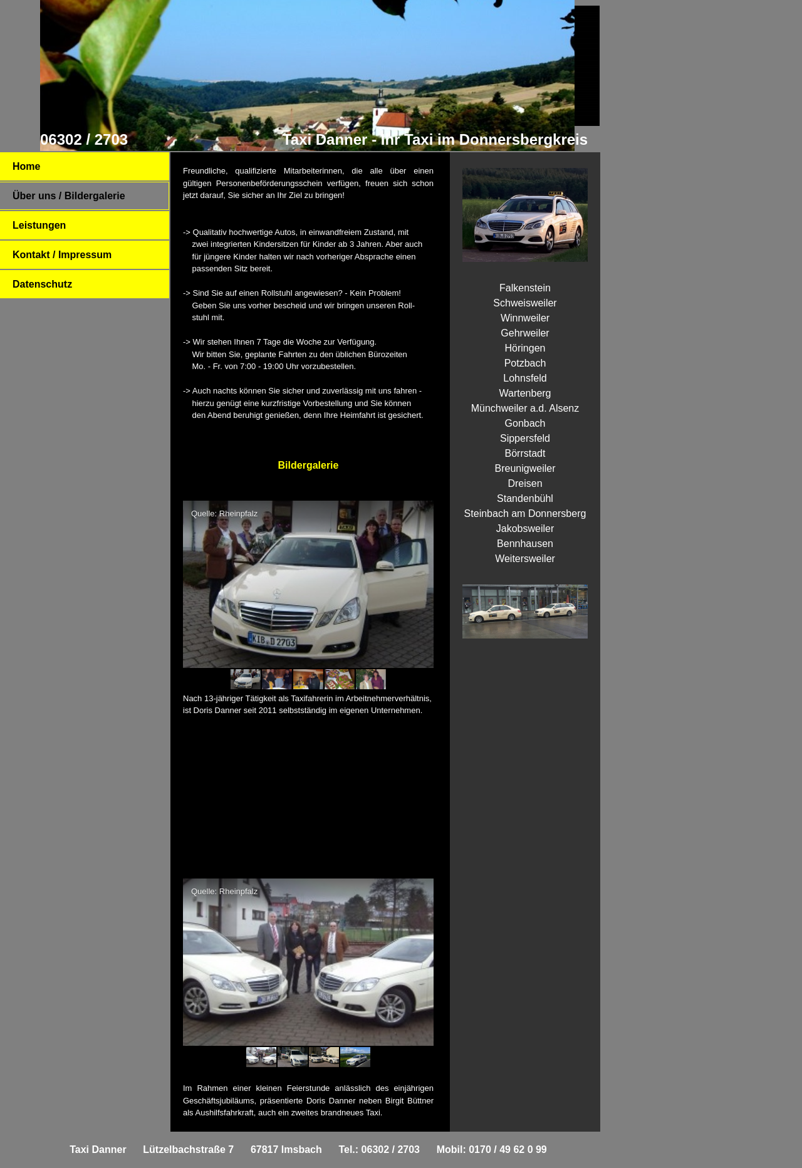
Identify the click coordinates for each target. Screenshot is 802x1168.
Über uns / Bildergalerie (69, 195)
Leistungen (39, 225)
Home (26, 166)
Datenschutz (42, 284)
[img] (307, 75)
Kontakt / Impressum (62, 254)
